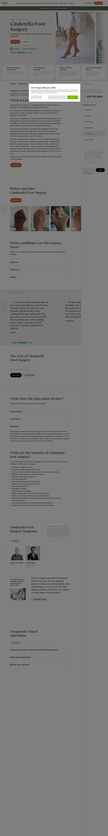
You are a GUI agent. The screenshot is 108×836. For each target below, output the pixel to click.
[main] (54, 93)
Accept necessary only (57, 97)
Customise (36, 97)
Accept (73, 97)
